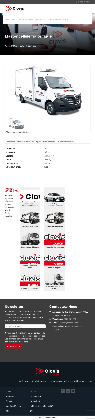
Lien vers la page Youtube (68, 391)
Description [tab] (10, 142)
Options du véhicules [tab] (25, 142)
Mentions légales (13, 406)
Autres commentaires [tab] (66, 142)
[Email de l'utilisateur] (25, 326)
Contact (65, 20)
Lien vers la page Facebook (63, 391)
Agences (58, 20)
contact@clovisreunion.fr (70, 322)
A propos (13, 20)
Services (42, 20)
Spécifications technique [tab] (45, 142)
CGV (31, 411)
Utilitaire (21, 20)
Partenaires (34, 401)
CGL (7, 411)
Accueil (6, 20)
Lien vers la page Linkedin (73, 391)
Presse (32, 391)
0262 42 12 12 (83, 2)
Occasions (50, 20)
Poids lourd (29, 20)
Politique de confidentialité (41, 406)
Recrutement (35, 396)
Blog (36, 20)
